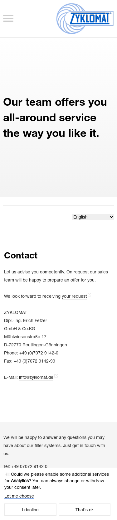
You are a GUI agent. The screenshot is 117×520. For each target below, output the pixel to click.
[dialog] (58, 494)
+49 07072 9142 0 (29, 466)
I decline (30, 509)
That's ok (85, 509)
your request (74, 296)
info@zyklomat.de (36, 377)
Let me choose (19, 495)
